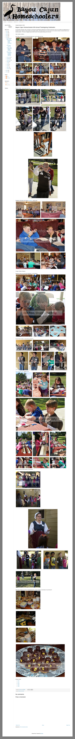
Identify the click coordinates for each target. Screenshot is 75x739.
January (8, 68)
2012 (18, 680)
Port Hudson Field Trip (9, 46)
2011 (18, 682)
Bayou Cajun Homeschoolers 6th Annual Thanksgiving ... (9, 41)
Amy (7, 76)
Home (5, 21)
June (8, 64)
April (8, 65)
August (8, 61)
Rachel (27, 371)
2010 (18, 683)
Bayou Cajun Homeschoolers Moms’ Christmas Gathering (9, 53)
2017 (7, 31)
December (8, 38)
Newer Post (18, 725)
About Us (16, 21)
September (9, 60)
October (8, 58)
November (8, 57)
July (7, 62)
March (8, 67)
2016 (7, 32)
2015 (7, 34)
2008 (18, 686)
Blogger (42, 733)
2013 (7, 37)
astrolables (30, 200)
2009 (18, 684)
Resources (21, 21)
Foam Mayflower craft (19, 371)
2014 (7, 35)
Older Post (68, 725)
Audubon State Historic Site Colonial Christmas (9, 49)
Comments (8, 84)
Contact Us (10, 21)
